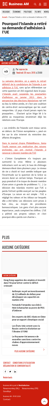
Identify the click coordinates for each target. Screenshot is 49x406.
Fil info (38, 11)
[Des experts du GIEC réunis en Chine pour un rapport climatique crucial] (7, 316)
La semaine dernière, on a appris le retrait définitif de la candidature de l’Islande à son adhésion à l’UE (24, 84)
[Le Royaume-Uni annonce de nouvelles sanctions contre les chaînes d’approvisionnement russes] (7, 337)
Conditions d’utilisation (24, 362)
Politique (28, 11)
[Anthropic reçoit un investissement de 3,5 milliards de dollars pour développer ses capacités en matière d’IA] (7, 292)
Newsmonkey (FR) (30, 388)
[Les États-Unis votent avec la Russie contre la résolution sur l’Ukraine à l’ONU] (7, 326)
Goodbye (7, 391)
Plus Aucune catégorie (30, 350)
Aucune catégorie (9, 63)
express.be (23, 69)
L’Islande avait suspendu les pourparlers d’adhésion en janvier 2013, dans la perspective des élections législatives (24, 97)
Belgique (6, 11)
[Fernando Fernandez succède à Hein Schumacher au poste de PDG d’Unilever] (7, 305)
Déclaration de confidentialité (17, 365)
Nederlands (7, 377)
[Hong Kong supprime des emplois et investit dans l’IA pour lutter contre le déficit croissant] (24, 264)
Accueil (4, 17)
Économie (17, 11)
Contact (7, 362)
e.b (6, 71)
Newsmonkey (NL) (11, 388)
